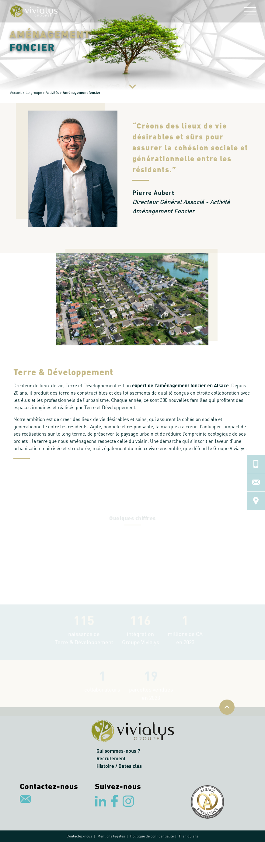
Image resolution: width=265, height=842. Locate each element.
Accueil (16, 92)
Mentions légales (111, 836)
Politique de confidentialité (152, 836)
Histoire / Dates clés (119, 766)
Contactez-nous (79, 836)
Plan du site (188, 836)
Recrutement (111, 758)
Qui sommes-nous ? (118, 751)
